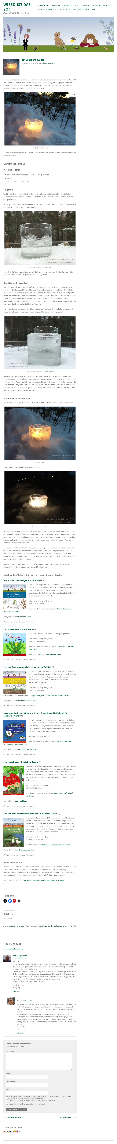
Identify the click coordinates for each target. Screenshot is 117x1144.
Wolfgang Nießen (20, 956)
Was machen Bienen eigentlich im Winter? (22, 580)
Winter (27, 926)
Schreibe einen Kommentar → (14, 949)
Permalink (73, 926)
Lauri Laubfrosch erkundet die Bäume (20, 762)
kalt (57, 926)
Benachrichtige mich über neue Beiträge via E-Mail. (26, 1104)
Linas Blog (56, 5)
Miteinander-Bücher (81, 9)
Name (8, 1073)
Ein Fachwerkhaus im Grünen (52, 880)
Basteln (13, 926)
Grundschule (52, 926)
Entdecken (96, 5)
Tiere (77, 5)
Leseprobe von (56, 845)
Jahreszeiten (20, 926)
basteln (42, 926)
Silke (19, 998)
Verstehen (106, 5)
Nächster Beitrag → (68, 1117)
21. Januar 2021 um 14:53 (24, 1001)
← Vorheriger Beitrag (12, 1117)
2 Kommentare (49, 63)
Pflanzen (85, 5)
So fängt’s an (43, 5)
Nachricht (10, 1051)
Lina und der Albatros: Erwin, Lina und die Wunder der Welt (30, 814)
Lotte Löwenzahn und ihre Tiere (18, 629)
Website (8, 1090)
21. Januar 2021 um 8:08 (20, 958)
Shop (94, 9)
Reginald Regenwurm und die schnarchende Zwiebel (27, 667)
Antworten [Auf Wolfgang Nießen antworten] (16, 991)
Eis (46, 926)
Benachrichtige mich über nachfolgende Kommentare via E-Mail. (31, 1100)
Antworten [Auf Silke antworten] (20, 1033)
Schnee (61, 926)
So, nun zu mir (64, 9)
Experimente (67, 5)
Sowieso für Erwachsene (47, 9)
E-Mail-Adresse (12, 1081)
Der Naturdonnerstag (31, 880)
